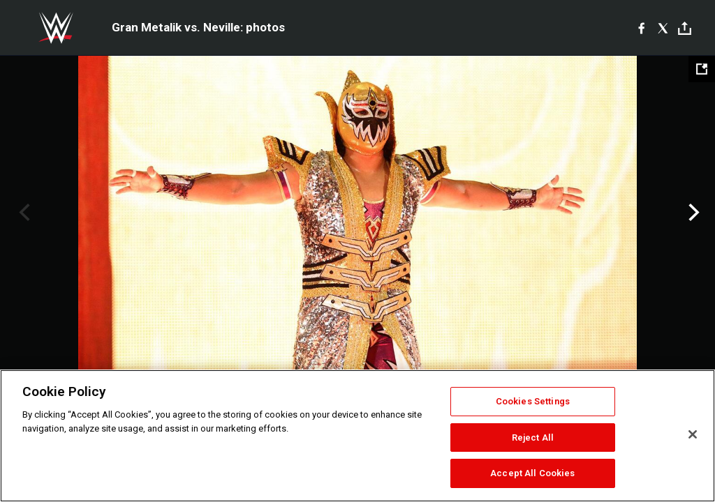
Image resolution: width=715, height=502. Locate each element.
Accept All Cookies (532, 473)
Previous (22, 213)
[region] (357, 436)
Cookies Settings (533, 401)
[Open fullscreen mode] (701, 69)
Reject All (533, 437)
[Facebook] (641, 28)
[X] (663, 28)
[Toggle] (684, 28)
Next (692, 213)
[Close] (692, 434)
